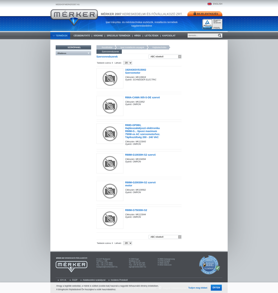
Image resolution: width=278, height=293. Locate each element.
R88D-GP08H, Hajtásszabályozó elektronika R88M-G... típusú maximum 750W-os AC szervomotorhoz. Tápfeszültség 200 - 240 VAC (142, 131)
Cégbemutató (82, 35)
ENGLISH (217, 4)
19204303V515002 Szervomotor (135, 71)
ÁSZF (75, 280)
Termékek (62, 35)
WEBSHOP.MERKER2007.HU (68, 5)
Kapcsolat (169, 35)
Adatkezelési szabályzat (94, 280)
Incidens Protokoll (119, 280)
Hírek (137, 35)
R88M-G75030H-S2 (136, 210)
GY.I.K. (63, 280)
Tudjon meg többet (197, 288)
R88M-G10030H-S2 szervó (140, 154)
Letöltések (152, 35)
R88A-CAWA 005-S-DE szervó (142, 97)
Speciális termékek (118, 35)
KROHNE (98, 35)
